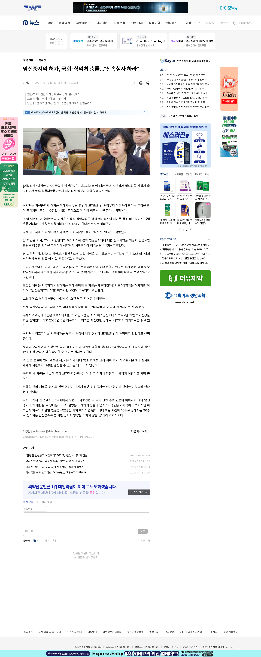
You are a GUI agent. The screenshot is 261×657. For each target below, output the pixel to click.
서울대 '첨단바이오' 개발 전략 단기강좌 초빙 (184, 84)
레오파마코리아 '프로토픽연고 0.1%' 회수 (183, 97)
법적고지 (154, 632)
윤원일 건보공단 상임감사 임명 (183, 116)
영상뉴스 (171, 23)
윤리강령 (169, 632)
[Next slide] (61, 43)
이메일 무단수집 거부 (191, 632)
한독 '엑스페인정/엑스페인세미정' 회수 (182, 88)
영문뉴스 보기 (70, 82)
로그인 (197, 22)
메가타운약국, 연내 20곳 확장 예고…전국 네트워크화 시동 (185, 244)
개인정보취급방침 (112, 632)
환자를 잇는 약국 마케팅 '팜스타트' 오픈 (182, 102)
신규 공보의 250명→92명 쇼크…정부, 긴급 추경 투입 (185, 254)
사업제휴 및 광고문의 (50, 632)
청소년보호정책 (135, 632)
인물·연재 (137, 23)
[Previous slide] (57, 43)
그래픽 (187, 23)
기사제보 (224, 22)
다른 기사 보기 (140, 431)
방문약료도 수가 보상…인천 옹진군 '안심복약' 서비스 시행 (185, 258)
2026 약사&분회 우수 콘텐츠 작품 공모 (182, 75)
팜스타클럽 (56, 38)
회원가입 (210, 22)
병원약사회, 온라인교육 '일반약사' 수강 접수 (184, 106)
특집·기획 (154, 23)
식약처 (42, 60)
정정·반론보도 (230, 632)
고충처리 (212, 632)
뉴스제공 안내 (74, 632)
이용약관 (92, 632)
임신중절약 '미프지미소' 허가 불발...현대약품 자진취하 (56, 472)
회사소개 (28, 632)
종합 (50, 23)
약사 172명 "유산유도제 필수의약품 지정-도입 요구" (55, 461)
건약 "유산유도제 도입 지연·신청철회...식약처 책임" (54, 467)
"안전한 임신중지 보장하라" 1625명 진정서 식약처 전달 (56, 455)
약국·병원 (102, 23)
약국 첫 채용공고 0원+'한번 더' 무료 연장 (183, 79)
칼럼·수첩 (119, 23)
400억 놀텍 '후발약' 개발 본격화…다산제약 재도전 (185, 263)
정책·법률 (64, 23)
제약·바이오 (83, 23)
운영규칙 (145, 540)
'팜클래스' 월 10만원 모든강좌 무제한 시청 (184, 93)
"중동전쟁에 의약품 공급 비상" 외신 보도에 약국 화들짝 (185, 249)
